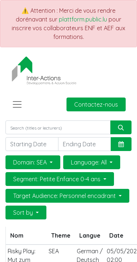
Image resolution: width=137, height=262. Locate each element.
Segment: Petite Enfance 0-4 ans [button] (57, 179)
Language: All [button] (89, 162)
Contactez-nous (96, 104)
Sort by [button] (23, 212)
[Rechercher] (121, 127)
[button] (121, 144)
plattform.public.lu (83, 19)
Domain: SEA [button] (30, 162)
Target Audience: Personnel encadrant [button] (65, 195)
